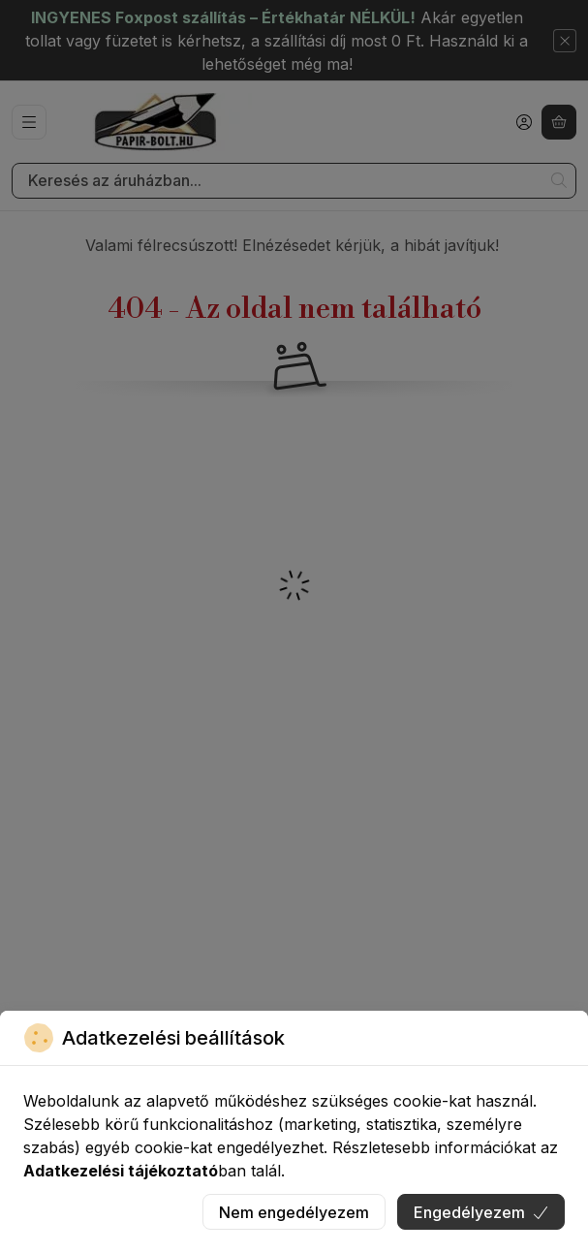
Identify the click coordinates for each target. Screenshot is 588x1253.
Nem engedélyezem (294, 1212)
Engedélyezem (481, 1212)
